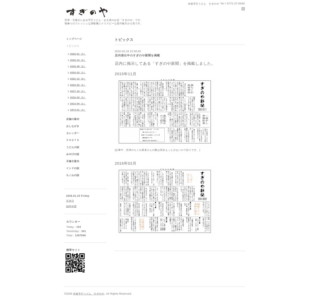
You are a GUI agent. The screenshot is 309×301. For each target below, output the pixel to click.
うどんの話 (72, 147)
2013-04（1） (78, 103)
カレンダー (72, 133)
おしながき (72, 126)
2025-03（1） (78, 72)
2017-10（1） (78, 91)
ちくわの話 (72, 175)
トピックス (72, 46)
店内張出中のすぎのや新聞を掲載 (137, 55)
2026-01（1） (78, 54)
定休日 (70, 201)
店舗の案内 (72, 119)
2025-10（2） (78, 60)
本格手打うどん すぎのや (88, 293)
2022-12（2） (78, 79)
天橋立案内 (72, 161)
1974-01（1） (78, 110)
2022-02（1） (78, 85)
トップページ (74, 38)
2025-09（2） (78, 66)
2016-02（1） (78, 97)
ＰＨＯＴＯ (72, 140)
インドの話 (74, 168)
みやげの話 (72, 154)
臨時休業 (71, 206)
